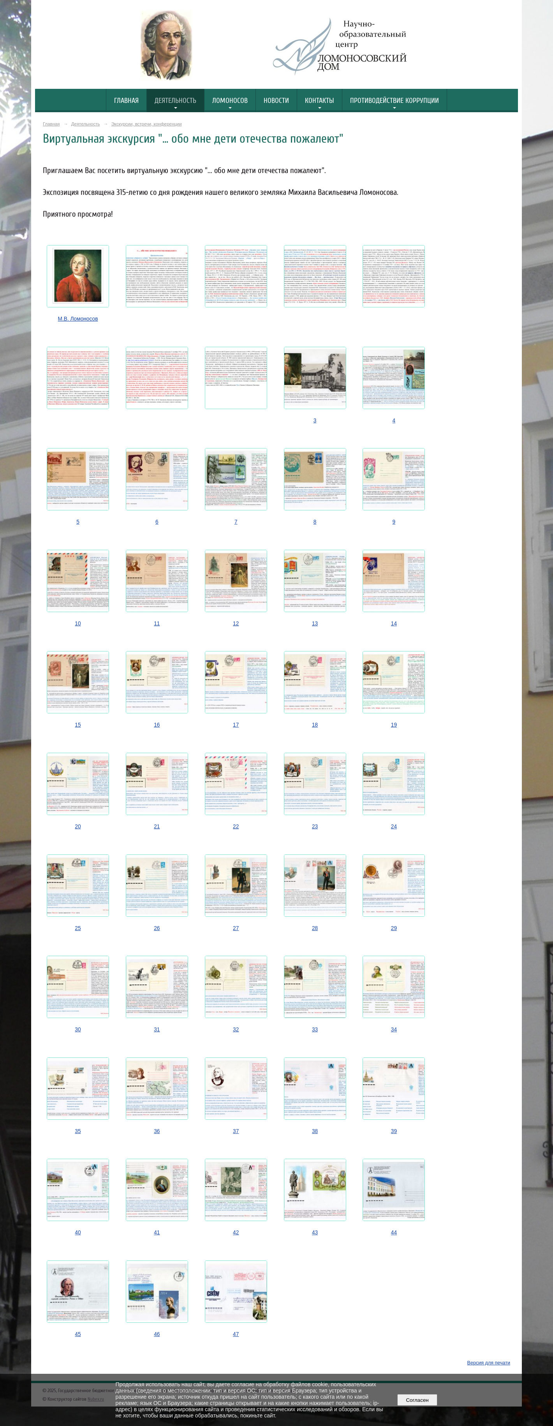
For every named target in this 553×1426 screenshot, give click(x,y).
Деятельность (175, 101)
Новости (276, 101)
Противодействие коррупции (394, 101)
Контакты (319, 101)
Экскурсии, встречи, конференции (146, 124)
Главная (126, 101)
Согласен (417, 1400)
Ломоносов (230, 101)
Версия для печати (488, 1363)
